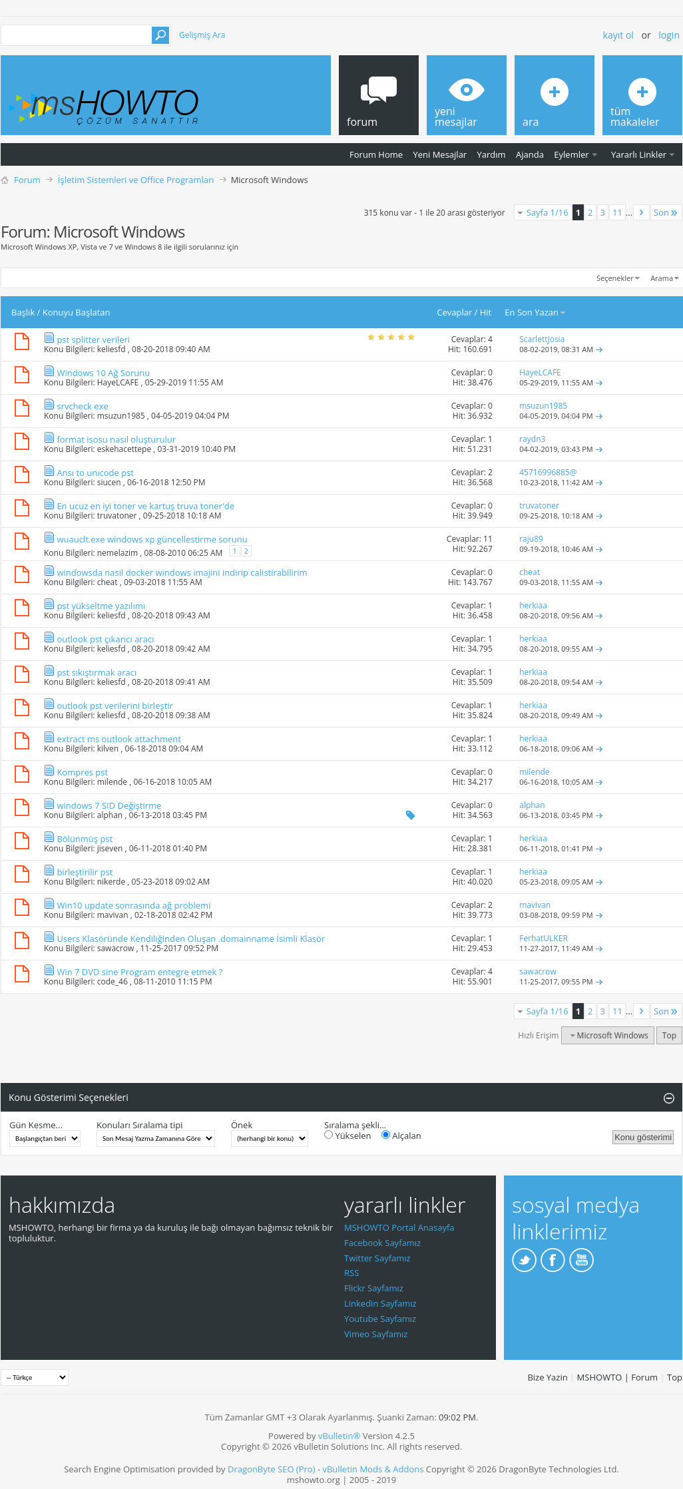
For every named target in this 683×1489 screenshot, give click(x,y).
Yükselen (347, 1135)
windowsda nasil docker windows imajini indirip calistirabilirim (182, 572)
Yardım (491, 154)
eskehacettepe (124, 449)
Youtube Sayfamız (380, 1319)
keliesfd (111, 349)
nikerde (111, 881)
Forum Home (376, 154)
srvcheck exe (82, 406)
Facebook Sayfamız (382, 1243)
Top (669, 1035)
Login (669, 35)
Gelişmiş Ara (202, 35)
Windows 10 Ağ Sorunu (103, 373)
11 (617, 212)
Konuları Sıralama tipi (139, 1125)
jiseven (110, 848)
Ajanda (530, 154)
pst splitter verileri (93, 339)
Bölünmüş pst (85, 839)
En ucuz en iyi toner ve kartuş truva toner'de (145, 506)
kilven (107, 748)
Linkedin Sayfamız (380, 1303)
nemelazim (117, 552)
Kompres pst (82, 772)
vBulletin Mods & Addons (372, 1469)
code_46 (112, 981)
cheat (107, 582)
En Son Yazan (536, 312)
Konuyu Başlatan (77, 312)
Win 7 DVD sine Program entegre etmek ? (139, 972)
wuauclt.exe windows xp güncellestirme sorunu (152, 539)
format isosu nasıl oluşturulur (116, 439)
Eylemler (571, 154)
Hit (486, 312)
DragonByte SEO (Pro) (272, 1469)
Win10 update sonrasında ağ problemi (133, 905)
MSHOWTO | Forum (617, 1377)
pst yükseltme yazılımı (101, 606)
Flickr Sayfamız (373, 1288)
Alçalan (401, 1135)
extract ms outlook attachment (119, 739)
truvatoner (117, 515)
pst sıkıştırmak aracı (96, 672)
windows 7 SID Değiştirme (109, 805)
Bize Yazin (547, 1377)
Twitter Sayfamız (377, 1258)
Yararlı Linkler (638, 154)
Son (666, 212)
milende (112, 781)
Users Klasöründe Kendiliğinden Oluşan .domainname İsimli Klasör (191, 939)
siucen (109, 482)
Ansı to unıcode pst (95, 473)
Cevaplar (454, 312)
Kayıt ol (618, 35)
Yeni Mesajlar (440, 154)
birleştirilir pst (85, 872)
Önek (241, 1125)
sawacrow (115, 948)
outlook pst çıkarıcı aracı (105, 639)
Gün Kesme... (36, 1125)
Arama (661, 278)
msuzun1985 (121, 415)
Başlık (23, 312)
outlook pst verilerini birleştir (114, 706)
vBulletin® (339, 1436)
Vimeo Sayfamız (375, 1334)
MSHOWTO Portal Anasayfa (399, 1227)
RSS (351, 1273)
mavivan (112, 915)
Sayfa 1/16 (548, 212)
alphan (109, 815)
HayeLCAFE (118, 382)
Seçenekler (615, 278)
